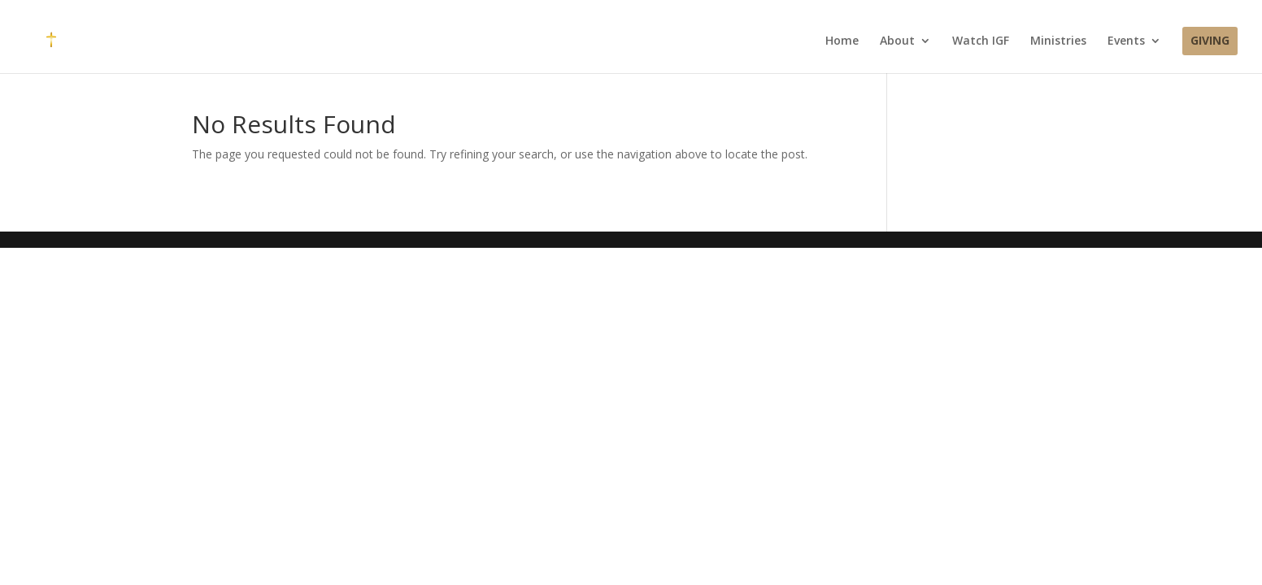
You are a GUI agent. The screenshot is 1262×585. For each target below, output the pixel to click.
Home (842, 41)
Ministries (1058, 41)
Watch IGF (980, 41)
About (897, 41)
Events (1126, 41)
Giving (1209, 41)
